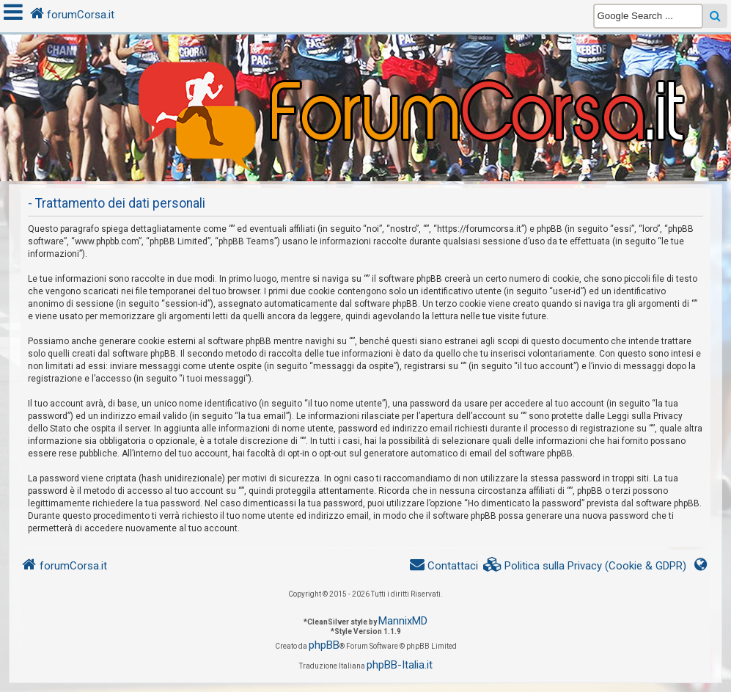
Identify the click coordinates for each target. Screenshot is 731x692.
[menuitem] (585, 566)
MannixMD (402, 620)
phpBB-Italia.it (400, 664)
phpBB (324, 645)
